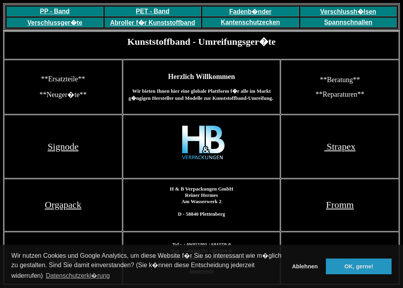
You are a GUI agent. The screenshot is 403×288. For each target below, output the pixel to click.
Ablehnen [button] (305, 266)
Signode (63, 146)
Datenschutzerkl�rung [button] (78, 275)
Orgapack (63, 205)
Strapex (339, 146)
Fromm (340, 205)
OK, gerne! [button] (358, 266)
